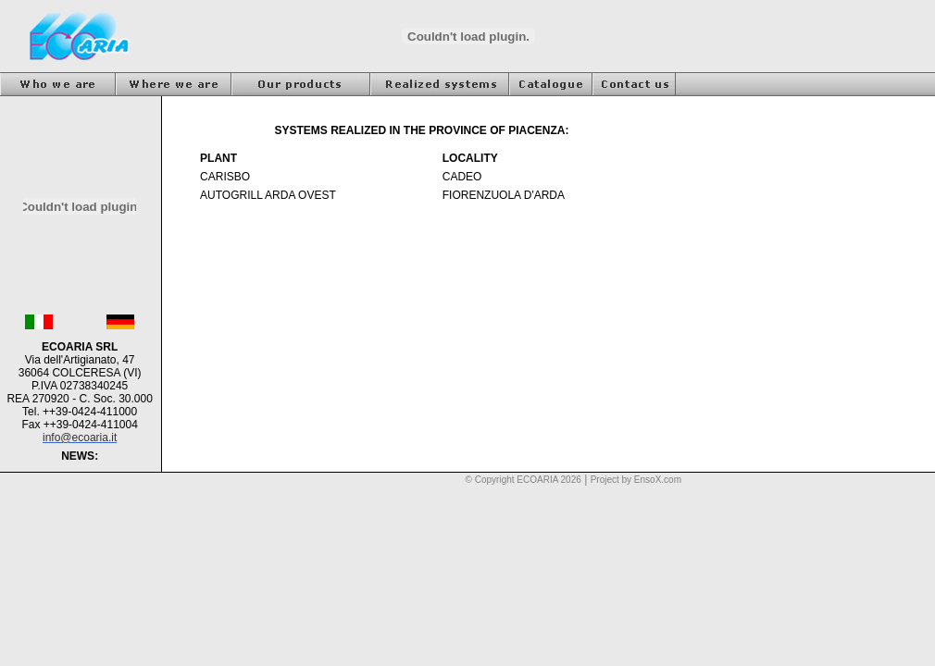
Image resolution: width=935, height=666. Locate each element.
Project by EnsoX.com (636, 480)
